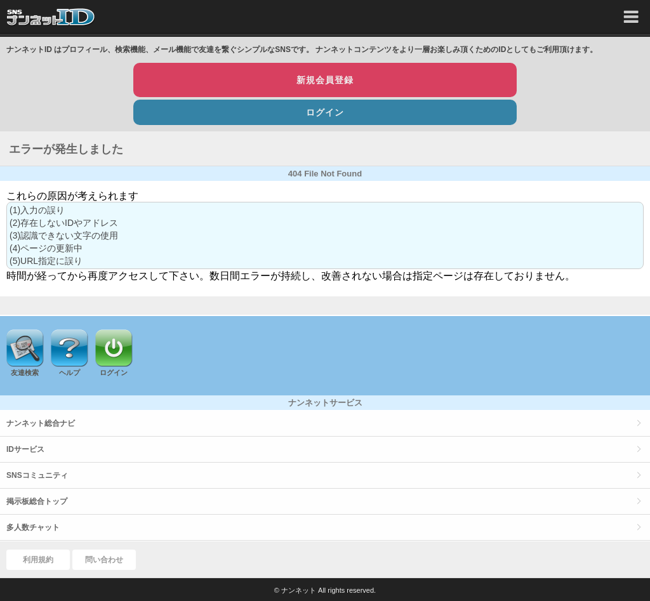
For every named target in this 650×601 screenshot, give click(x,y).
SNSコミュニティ (37, 475)
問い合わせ (104, 559)
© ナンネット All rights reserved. (325, 590)
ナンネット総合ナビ (40, 423)
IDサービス (25, 449)
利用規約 (38, 559)
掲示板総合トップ (36, 501)
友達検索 (25, 372)
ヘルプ (69, 372)
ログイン (325, 112)
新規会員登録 (325, 80)
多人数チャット (33, 527)
